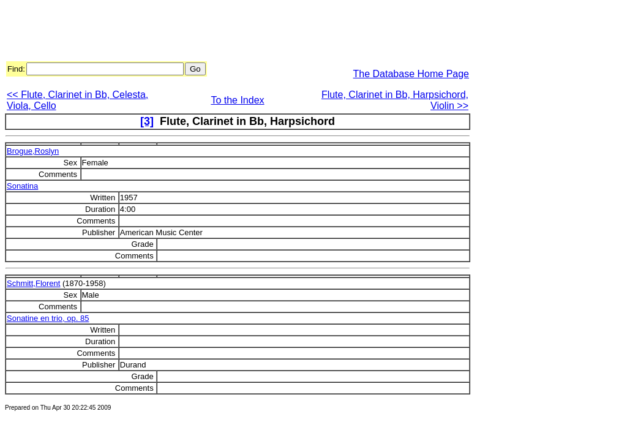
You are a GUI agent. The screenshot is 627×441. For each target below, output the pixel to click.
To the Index (237, 100)
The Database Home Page (411, 74)
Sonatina (22, 185)
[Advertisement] (228, 32)
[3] (147, 121)
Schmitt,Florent (33, 283)
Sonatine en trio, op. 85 (48, 318)
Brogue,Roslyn (33, 151)
